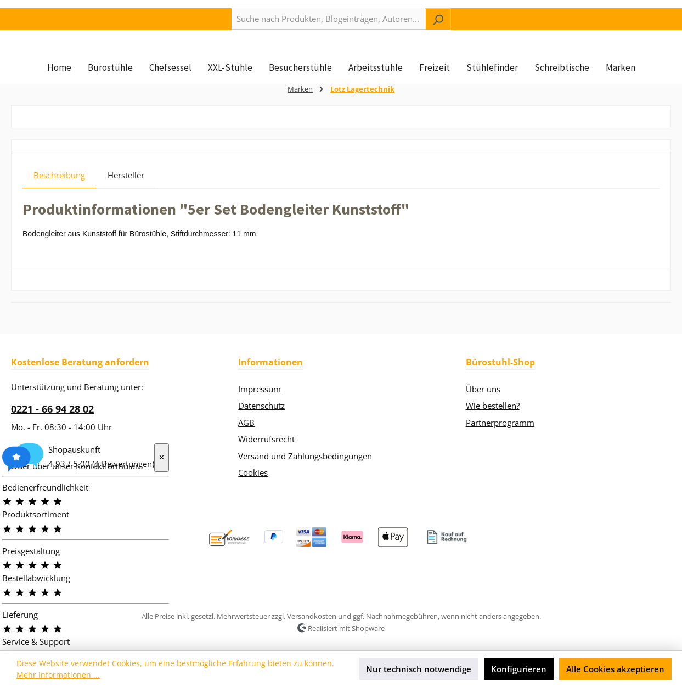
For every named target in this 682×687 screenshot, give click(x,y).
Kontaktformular (107, 465)
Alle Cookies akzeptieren (615, 668)
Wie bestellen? (493, 405)
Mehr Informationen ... (58, 674)
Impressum (259, 389)
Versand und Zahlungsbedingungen (305, 456)
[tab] (59, 194)
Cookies (253, 472)
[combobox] (329, 19)
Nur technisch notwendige (418, 668)
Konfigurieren (518, 668)
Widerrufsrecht (266, 438)
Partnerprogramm (500, 422)
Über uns (483, 389)
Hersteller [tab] (126, 194)
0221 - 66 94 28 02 (52, 408)
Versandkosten (311, 616)
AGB (246, 422)
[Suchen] (438, 19)
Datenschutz (261, 405)
